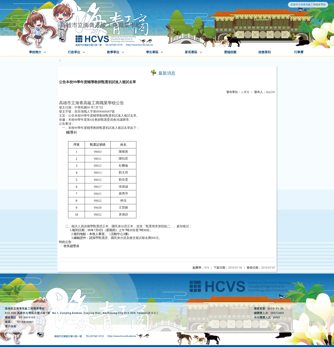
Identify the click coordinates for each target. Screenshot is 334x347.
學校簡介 (35, 52)
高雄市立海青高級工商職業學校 (308, 4)
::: (60, 60)
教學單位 (113, 52)
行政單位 (74, 52)
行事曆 (298, 52)
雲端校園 (230, 52)
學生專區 (152, 52)
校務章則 (264, 52)
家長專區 (191, 52)
